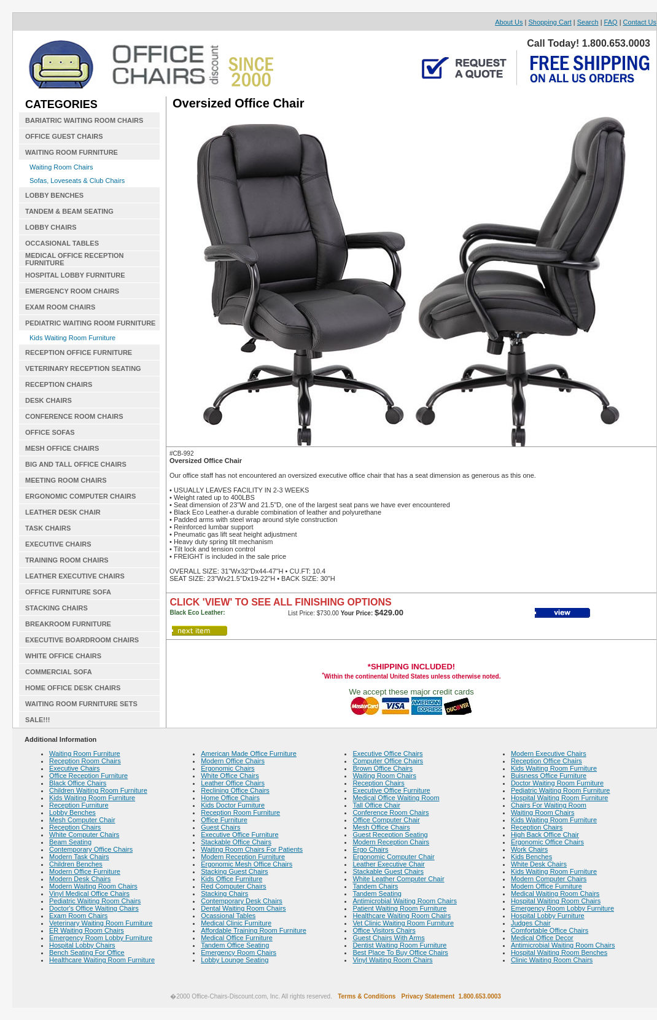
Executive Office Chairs (387, 753)
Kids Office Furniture (231, 878)
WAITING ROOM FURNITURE (71, 152)
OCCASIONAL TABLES (62, 243)
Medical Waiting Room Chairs (555, 893)
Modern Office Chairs (233, 761)
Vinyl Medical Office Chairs (89, 893)
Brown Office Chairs (382, 768)
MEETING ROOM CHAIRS (66, 480)
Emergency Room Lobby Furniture (100, 937)
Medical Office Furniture (237, 937)
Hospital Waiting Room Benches (559, 952)
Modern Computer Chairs (549, 878)
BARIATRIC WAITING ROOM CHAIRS (84, 120)
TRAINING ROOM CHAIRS (67, 560)
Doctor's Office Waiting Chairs (94, 908)
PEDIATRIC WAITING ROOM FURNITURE (90, 323)
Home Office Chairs (230, 797)
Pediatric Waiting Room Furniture (560, 790)
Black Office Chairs (77, 783)
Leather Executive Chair (388, 864)
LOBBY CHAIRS (51, 227)
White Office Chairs (230, 775)
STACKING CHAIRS (56, 608)
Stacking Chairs (224, 893)
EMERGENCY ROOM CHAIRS (72, 291)
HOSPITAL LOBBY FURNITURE (75, 275)
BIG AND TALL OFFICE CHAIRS (75, 464)
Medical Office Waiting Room (395, 797)
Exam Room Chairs (78, 915)
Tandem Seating (377, 893)
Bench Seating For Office (87, 952)
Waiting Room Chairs (61, 167)
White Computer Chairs (84, 834)
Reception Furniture (79, 805)
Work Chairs (529, 849)
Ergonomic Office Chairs (547, 842)
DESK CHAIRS (48, 400)
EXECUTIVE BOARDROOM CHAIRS (82, 640)
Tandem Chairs (375, 886)
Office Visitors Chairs (383, 930)
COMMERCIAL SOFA (58, 671)
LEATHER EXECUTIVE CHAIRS (75, 576)
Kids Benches (531, 856)
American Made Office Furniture (249, 753)
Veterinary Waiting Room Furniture (100, 923)
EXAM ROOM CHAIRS (60, 307)
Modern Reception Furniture (243, 856)
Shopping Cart (549, 22)
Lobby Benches (72, 812)
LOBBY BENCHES (54, 195)
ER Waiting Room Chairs (86, 930)
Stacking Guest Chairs (234, 871)
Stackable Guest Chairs (388, 871)
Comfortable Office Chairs (549, 930)
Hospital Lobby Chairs (82, 945)
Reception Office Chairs (546, 761)
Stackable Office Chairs (236, 842)
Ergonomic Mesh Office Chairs (246, 864)
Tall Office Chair (376, 805)
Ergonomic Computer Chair (393, 856)
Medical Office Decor (542, 937)
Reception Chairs (75, 827)
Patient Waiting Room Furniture (399, 908)
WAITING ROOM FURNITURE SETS (81, 703)
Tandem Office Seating (235, 945)
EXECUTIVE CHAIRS (58, 544)
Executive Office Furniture (239, 834)
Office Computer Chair (385, 819)
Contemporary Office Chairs (91, 849)
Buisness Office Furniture (548, 775)
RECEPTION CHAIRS (58, 384)
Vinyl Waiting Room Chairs (392, 960)
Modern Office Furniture (84, 871)
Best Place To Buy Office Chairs (400, 952)
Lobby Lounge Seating (234, 960)
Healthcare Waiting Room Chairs (401, 915)
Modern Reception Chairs (390, 842)
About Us (509, 22)
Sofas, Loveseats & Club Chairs (77, 180)
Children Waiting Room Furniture (98, 790)
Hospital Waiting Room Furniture (559, 797)
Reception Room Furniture (240, 812)
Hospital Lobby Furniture (548, 915)
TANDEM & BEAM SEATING (69, 211)
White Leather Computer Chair (398, 878)
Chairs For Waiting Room (548, 805)
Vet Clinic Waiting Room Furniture (403, 923)
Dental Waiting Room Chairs (243, 908)
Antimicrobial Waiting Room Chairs (404, 901)
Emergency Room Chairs (238, 952)
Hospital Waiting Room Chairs (556, 901)
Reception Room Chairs (85, 761)
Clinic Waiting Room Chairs (552, 960)
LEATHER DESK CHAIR (63, 512)
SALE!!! (37, 719)
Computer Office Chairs (387, 761)
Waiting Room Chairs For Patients (252, 849)
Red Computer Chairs (233, 886)
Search (588, 22)
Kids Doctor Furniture (233, 805)
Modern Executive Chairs (548, 753)
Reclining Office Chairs (235, 790)
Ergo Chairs (370, 849)
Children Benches (76, 864)
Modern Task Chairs (79, 856)
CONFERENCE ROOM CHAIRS (74, 416)
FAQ (611, 22)
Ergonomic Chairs (227, 768)
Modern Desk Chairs (80, 878)
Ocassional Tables (228, 915)
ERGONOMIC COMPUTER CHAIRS (80, 496)
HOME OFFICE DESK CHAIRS (72, 687)
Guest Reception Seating (389, 834)
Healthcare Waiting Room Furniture (102, 960)
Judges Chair (531, 923)
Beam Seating (70, 842)
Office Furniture (224, 819)
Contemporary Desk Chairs (241, 901)
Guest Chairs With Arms (388, 937)
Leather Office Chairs (233, 783)
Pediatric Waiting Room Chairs (95, 901)
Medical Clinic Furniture (236, 923)
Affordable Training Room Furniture (253, 930)
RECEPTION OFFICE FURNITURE (78, 352)
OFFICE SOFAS (50, 432)
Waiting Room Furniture (84, 753)
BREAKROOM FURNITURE (68, 624)
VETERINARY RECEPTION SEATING (83, 368)
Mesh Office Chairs (381, 827)
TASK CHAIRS (48, 528)
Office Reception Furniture (88, 775)
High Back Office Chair (545, 834)
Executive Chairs (74, 768)
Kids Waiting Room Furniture (72, 337)
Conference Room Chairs (390, 812)
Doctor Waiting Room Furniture (557, 783)
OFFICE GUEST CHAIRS (64, 136)
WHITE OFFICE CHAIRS (63, 656)
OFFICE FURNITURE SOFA (68, 592)
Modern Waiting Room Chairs (93, 886)
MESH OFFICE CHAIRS (62, 448)
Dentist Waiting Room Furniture (399, 945)
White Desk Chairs (539, 864)
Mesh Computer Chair (82, 819)
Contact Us (639, 22)
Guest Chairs (220, 827)
